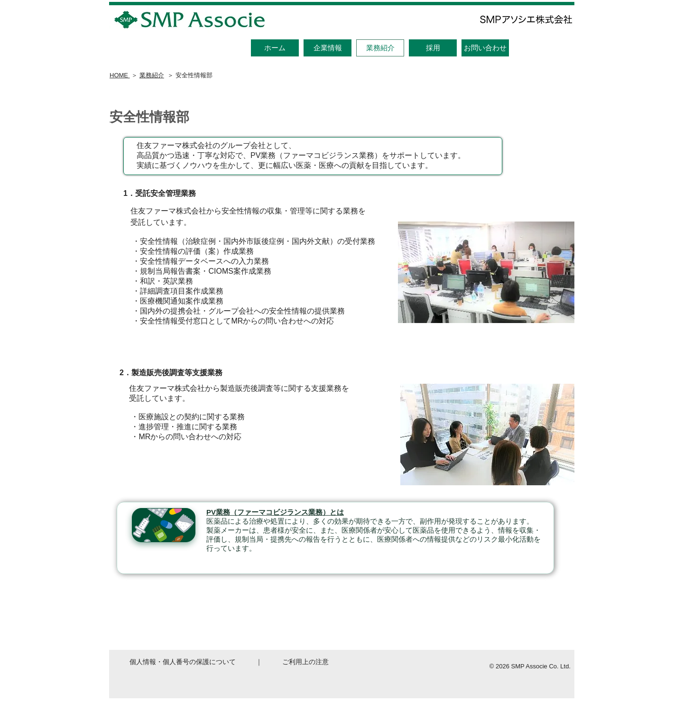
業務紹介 (151, 75)
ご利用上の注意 (305, 662)
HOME (120, 75)
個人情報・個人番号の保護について (182, 662)
